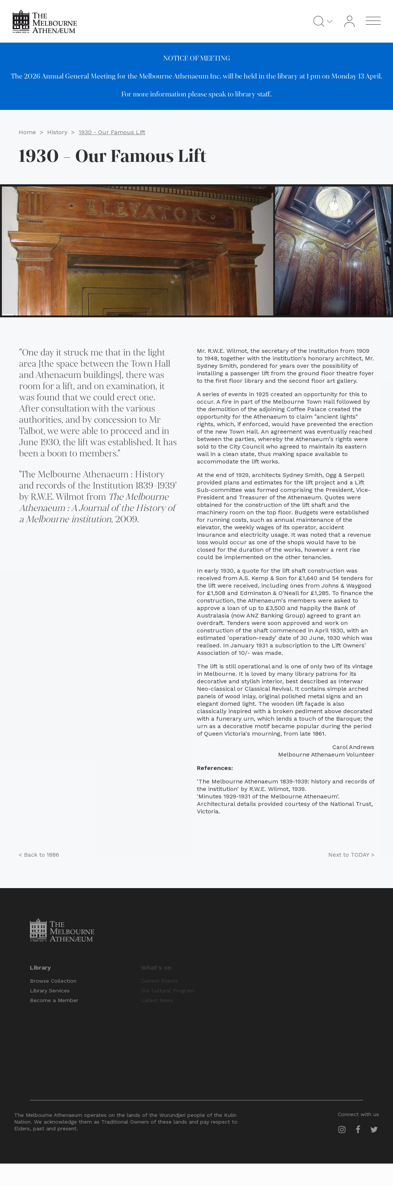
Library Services (50, 991)
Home (27, 131)
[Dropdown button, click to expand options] (334, 21)
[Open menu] (377, 21)
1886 (39, 854)
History (57, 131)
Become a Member (54, 1000)
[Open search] (323, 21)
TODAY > (351, 854)
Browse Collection (53, 981)
